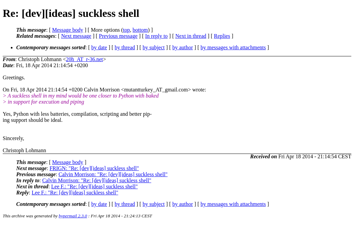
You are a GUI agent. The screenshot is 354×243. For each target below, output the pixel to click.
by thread (125, 47)
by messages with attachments (233, 47)
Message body (67, 30)
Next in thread (190, 36)
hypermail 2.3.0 (73, 215)
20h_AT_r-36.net (84, 59)
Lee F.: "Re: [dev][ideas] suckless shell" (94, 186)
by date (99, 47)
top (126, 30)
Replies (222, 36)
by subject (154, 47)
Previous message (118, 36)
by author (182, 47)
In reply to (156, 36)
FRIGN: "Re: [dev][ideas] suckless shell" (94, 168)
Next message (76, 36)
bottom (140, 30)
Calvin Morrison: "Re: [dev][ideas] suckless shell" (113, 174)
